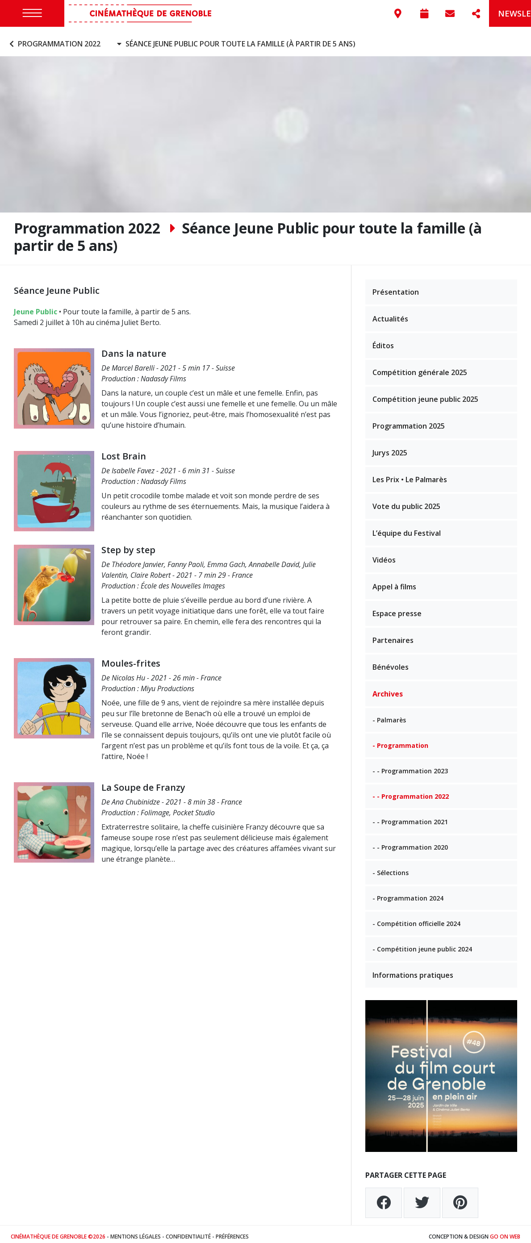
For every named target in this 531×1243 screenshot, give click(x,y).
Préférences (232, 1231)
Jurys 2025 (389, 448)
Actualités (390, 314)
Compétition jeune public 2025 (425, 395)
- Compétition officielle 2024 (416, 919)
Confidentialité (188, 1231)
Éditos (383, 341)
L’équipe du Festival (406, 529)
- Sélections (390, 868)
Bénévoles (390, 662)
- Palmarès (389, 715)
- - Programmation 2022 (410, 792)
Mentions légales (135, 1231)
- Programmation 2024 (407, 893)
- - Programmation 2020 (410, 842)
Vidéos (384, 555)
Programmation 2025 (408, 421)
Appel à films (394, 582)
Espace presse (397, 609)
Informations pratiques (412, 971)
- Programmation (400, 741)
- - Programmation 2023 (410, 766)
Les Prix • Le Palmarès (409, 475)
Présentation (395, 287)
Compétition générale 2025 (419, 368)
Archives (387, 689)
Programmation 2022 (53, 39)
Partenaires (393, 636)
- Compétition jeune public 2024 (422, 944)
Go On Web (505, 1231)
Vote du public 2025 (406, 502)
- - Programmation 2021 (410, 817)
